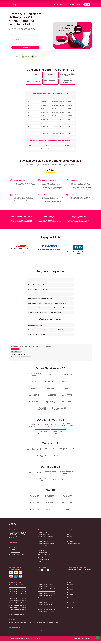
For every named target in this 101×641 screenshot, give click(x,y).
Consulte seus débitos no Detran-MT (17, 605)
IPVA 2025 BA (34, 510)
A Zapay (53, 4)
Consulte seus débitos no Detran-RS (46, 588)
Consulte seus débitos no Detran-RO (46, 609)
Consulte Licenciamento (43, 541)
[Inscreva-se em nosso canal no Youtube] (48, 570)
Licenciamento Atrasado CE (67, 81)
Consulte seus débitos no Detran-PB (46, 607)
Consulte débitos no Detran (44, 534)
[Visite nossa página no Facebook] (42, 570)
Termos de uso (32, 50)
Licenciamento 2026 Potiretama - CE (67, 75)
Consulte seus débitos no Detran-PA (17, 607)
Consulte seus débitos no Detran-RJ (46, 584)
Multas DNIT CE (50, 395)
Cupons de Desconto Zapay (73, 543)
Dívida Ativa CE (67, 381)
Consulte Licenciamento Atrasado (46, 543)
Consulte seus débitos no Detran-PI (17, 609)
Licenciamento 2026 (42, 548)
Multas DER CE (34, 395)
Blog (61, 4)
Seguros (40, 561)
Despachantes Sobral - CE (59, 432)
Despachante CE (50, 388)
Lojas (57, 4)
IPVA (50, 374)
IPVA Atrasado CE (33, 81)
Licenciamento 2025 (42, 545)
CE (38, 524)
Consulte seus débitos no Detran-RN (46, 591)
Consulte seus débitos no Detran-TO (17, 614)
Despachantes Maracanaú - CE (42, 432)
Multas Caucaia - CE (34, 449)
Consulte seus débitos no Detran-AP (17, 598)
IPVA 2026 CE (50, 75)
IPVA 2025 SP (34, 496)
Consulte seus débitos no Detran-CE (17, 596)
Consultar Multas (42, 550)
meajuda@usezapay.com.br (17, 554)
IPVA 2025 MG (50, 496)
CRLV (34, 381)
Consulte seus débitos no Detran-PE (17, 593)
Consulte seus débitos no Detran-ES (46, 595)
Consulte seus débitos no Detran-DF (17, 584)
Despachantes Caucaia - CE (34, 425)
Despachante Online (42, 552)
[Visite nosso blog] (39, 570)
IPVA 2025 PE (67, 510)
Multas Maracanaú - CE (42, 456)
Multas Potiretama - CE (50, 81)
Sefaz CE (34, 388)
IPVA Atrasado (70, 541)
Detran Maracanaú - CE (42, 479)
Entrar (87, 4)
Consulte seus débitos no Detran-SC (17, 591)
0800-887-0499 (15, 549)
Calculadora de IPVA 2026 (34, 374)
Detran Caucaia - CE (34, 472)
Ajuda (65, 4)
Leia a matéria (20, 252)
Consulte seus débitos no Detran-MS (46, 604)
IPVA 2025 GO (50, 510)
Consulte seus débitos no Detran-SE (46, 611)
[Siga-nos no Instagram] (45, 570)
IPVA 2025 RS (34, 503)
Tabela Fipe (40, 557)
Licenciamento (67, 374)
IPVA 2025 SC (67, 503)
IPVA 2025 (69, 536)
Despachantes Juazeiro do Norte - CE (67, 425)
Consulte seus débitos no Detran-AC (17, 600)
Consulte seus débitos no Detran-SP (46, 586)
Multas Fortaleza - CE (50, 449)
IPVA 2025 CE (70, 605)
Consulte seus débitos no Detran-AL (46, 600)
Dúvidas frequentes (15, 552)
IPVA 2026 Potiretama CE (42, 409)
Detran (33, 524)
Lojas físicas (14, 547)
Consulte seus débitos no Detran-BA (46, 593)
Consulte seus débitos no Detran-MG (17, 587)
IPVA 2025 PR (67, 496)
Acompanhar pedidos (75, 4)
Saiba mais (55, 622)
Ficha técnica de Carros (43, 559)
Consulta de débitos (24, 524)
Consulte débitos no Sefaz (44, 539)
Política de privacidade (25, 51)
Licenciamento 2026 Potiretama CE (59, 409)
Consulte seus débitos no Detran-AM (46, 597)
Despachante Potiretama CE (50, 402)
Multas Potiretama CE (67, 402)
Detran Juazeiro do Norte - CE (67, 472)
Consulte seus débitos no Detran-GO (17, 602)
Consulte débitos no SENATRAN (45, 536)
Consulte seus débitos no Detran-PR (17, 589)
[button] (50, 280)
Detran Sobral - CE (58, 479)
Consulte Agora (25, 47)
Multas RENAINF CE (34, 402)
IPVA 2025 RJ (50, 503)
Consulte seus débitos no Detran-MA (46, 602)
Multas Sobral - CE (58, 456)
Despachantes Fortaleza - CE (50, 425)
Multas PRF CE (67, 395)
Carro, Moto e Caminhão (16, 351)
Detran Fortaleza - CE (50, 472)
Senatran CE (67, 388)
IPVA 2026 (69, 539)
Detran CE (33, 75)
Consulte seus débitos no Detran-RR (17, 612)
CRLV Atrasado (50, 381)
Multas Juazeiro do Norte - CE (67, 449)
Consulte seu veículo (43, 532)
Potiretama (43, 524)
